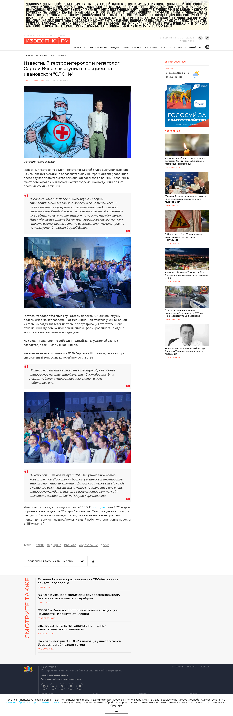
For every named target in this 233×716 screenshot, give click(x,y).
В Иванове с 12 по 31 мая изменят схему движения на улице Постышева (187, 225)
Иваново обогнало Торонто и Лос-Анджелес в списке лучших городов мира (187, 263)
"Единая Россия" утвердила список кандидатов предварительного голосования (187, 187)
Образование (58, 55)
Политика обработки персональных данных (61, 679)
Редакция (190, 38)
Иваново (70, 545)
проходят (98, 507)
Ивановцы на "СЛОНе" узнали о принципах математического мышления (72, 627)
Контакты (178, 38)
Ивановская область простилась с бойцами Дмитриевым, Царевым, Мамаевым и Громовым (187, 149)
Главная (29, 55)
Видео (114, 47)
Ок (116, 711)
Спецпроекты (98, 47)
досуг (105, 545)
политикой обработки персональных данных (31, 702)
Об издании (166, 38)
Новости (80, 47)
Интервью (151, 47)
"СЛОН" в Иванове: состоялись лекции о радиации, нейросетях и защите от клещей (78, 612)
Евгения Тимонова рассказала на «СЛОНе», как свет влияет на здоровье (79, 581)
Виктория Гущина (57, 80)
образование (88, 545)
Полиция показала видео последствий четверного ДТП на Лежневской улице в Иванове (187, 301)
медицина (54, 545)
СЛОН (40, 545)
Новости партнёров (187, 47)
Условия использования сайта (54, 675)
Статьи (137, 47)
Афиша (166, 47)
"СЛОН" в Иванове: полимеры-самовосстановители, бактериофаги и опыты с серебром (79, 596)
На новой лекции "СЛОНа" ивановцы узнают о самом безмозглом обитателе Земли (80, 642)
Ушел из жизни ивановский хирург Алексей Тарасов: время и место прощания (187, 339)
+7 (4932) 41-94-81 (187, 41)
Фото (125, 47)
